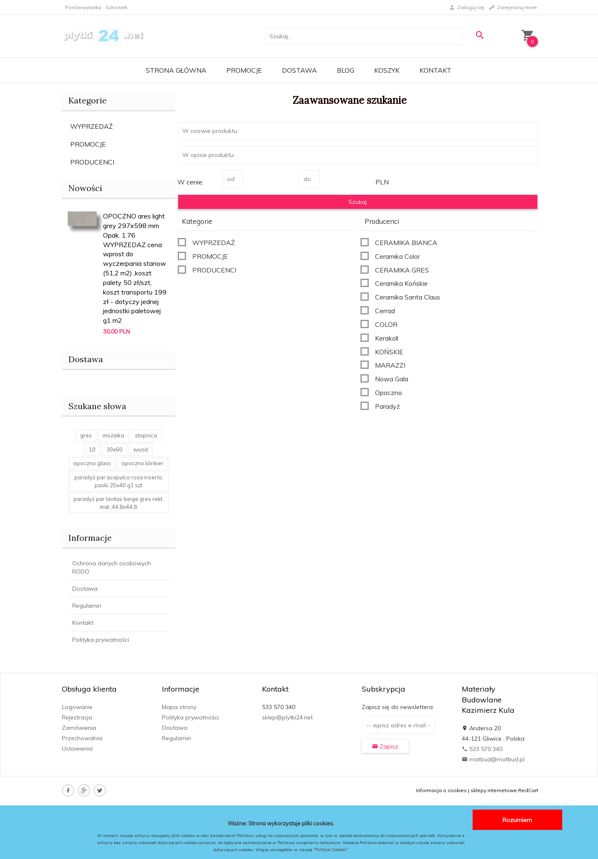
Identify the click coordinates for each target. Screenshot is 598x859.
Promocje (244, 70)
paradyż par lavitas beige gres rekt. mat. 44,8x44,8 (119, 503)
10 (92, 449)
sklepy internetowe (494, 790)
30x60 (114, 449)
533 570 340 (482, 749)
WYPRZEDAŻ (91, 126)
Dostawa (299, 70)
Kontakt (435, 70)
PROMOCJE (88, 144)
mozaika (113, 435)
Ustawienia (77, 748)
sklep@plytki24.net (287, 717)
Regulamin (86, 605)
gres (86, 435)
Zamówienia (79, 727)
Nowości (85, 188)
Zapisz (385, 746)
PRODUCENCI (92, 162)
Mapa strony (179, 707)
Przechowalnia (82, 738)
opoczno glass (92, 463)
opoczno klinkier (143, 463)
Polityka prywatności (100, 639)
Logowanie (77, 707)
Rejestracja (77, 717)
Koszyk (386, 70)
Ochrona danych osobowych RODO (111, 567)
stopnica (146, 435)
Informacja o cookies (441, 790)
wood (140, 449)
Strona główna (176, 70)
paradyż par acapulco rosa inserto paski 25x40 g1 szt (118, 481)
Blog (345, 70)
